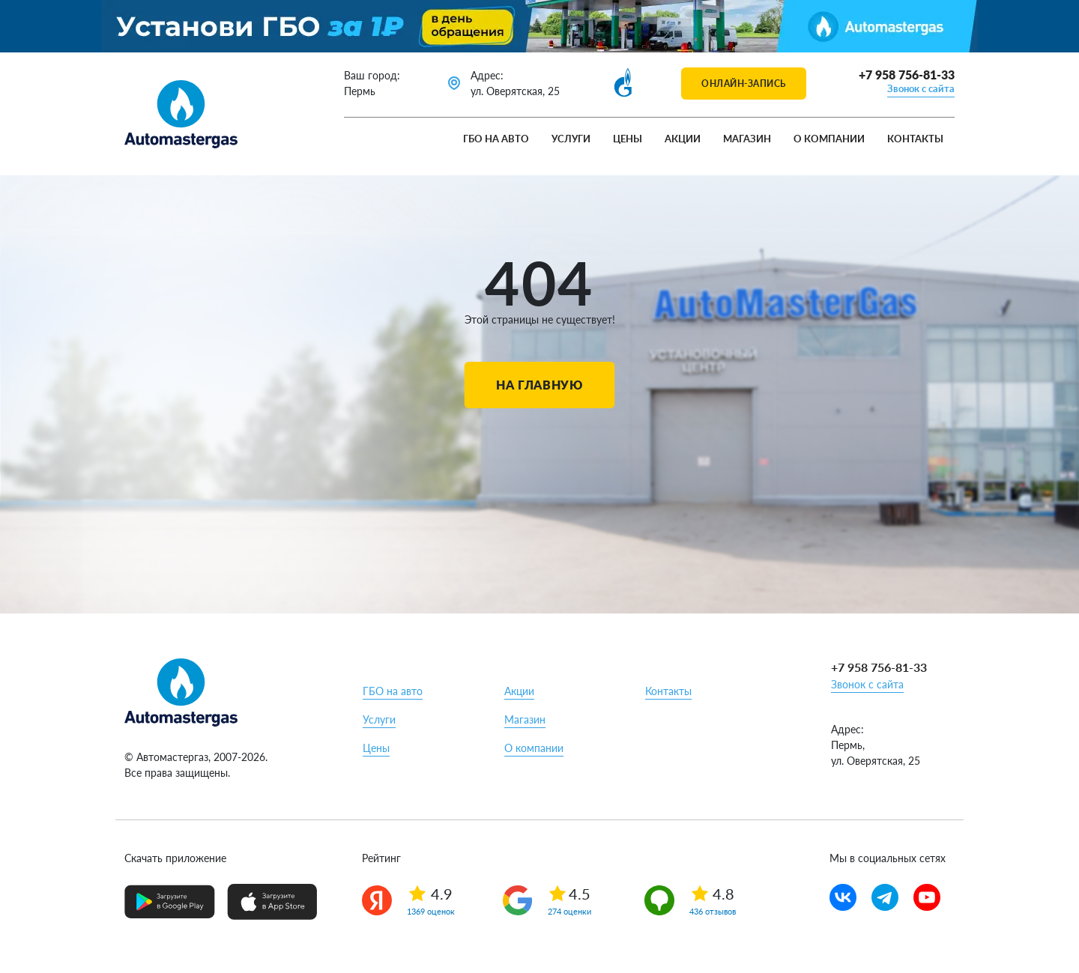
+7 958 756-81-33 (907, 74)
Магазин (747, 139)
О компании (829, 139)
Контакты (915, 139)
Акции (683, 139)
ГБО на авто (496, 139)
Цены (627, 139)
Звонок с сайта (921, 88)
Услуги (570, 139)
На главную (539, 385)
